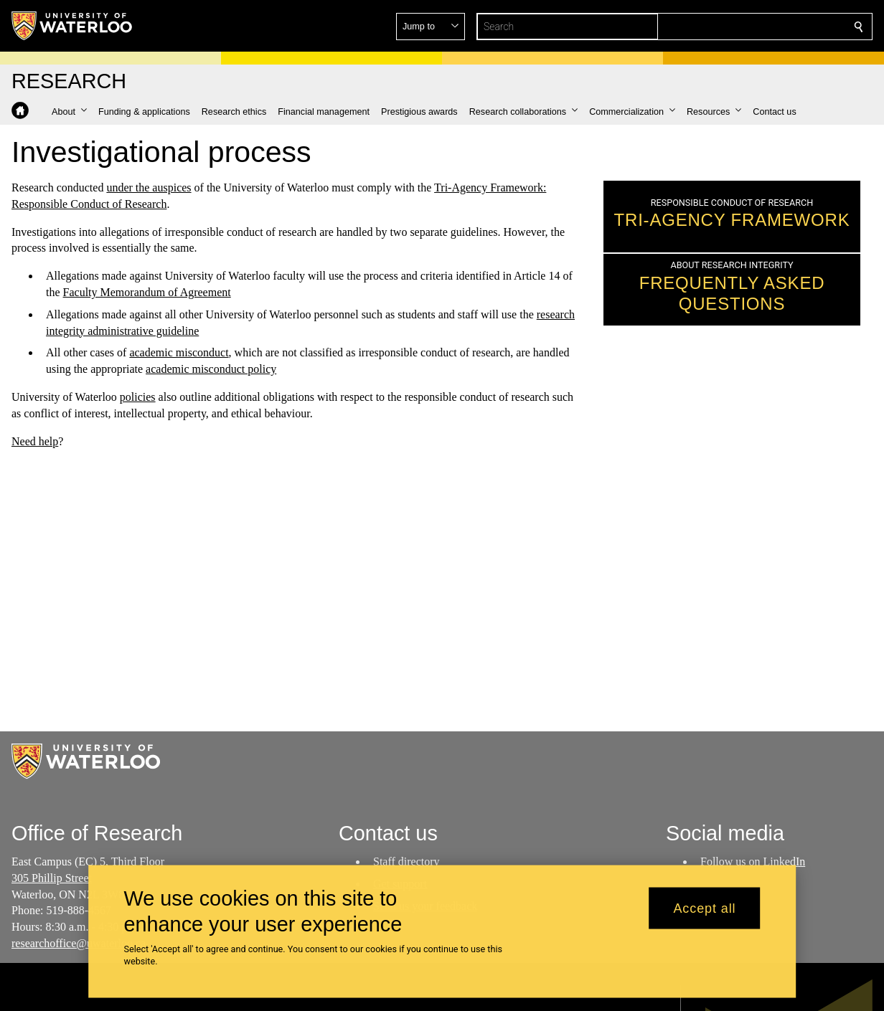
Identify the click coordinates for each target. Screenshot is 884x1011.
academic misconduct (178, 352)
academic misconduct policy (211, 369)
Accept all (704, 908)
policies (138, 397)
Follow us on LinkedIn (752, 861)
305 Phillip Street (51, 877)
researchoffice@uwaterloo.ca (78, 943)
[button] (755, 26)
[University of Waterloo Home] (72, 25)
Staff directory (406, 861)
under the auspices (148, 187)
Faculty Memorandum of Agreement (147, 292)
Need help (34, 441)
